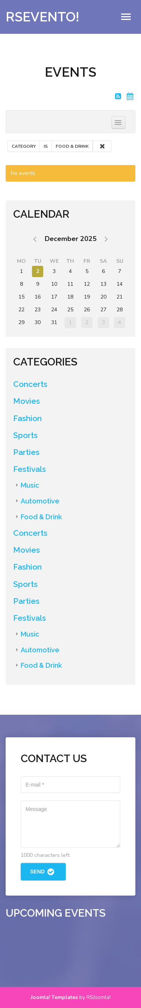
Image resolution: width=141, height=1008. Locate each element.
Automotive (40, 501)
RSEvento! (42, 16)
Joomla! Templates (54, 997)
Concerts (30, 384)
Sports (25, 435)
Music (30, 485)
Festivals (29, 469)
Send (43, 872)
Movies (26, 401)
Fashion (27, 418)
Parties (26, 452)
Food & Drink (41, 517)
